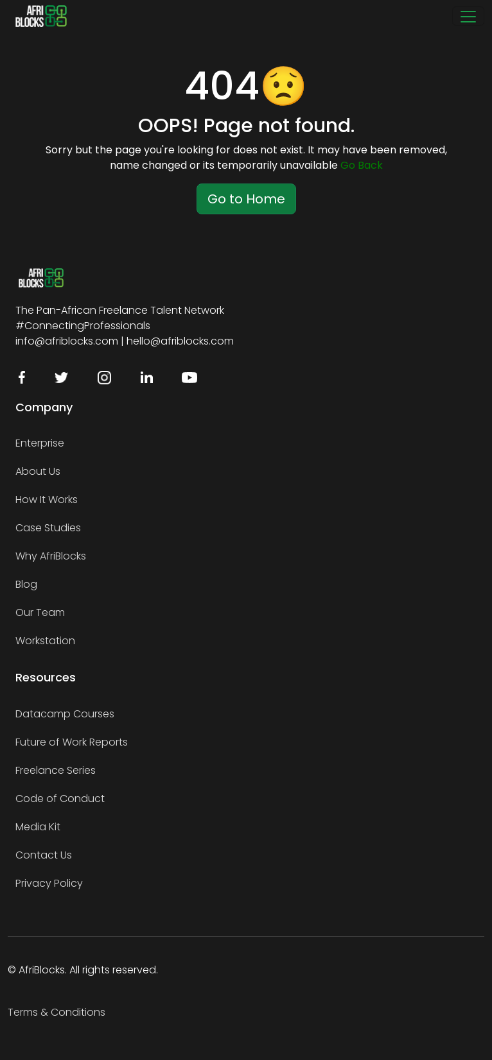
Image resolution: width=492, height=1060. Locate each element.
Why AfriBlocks (50, 556)
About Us (37, 471)
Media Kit (37, 826)
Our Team (40, 612)
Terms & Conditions (56, 1012)
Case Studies (48, 527)
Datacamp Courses (64, 713)
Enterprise (39, 443)
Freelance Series (55, 770)
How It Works (46, 499)
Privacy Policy (49, 883)
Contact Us (43, 855)
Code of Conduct (60, 798)
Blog (26, 584)
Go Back (361, 165)
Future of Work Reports (71, 742)
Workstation (45, 640)
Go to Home (246, 199)
